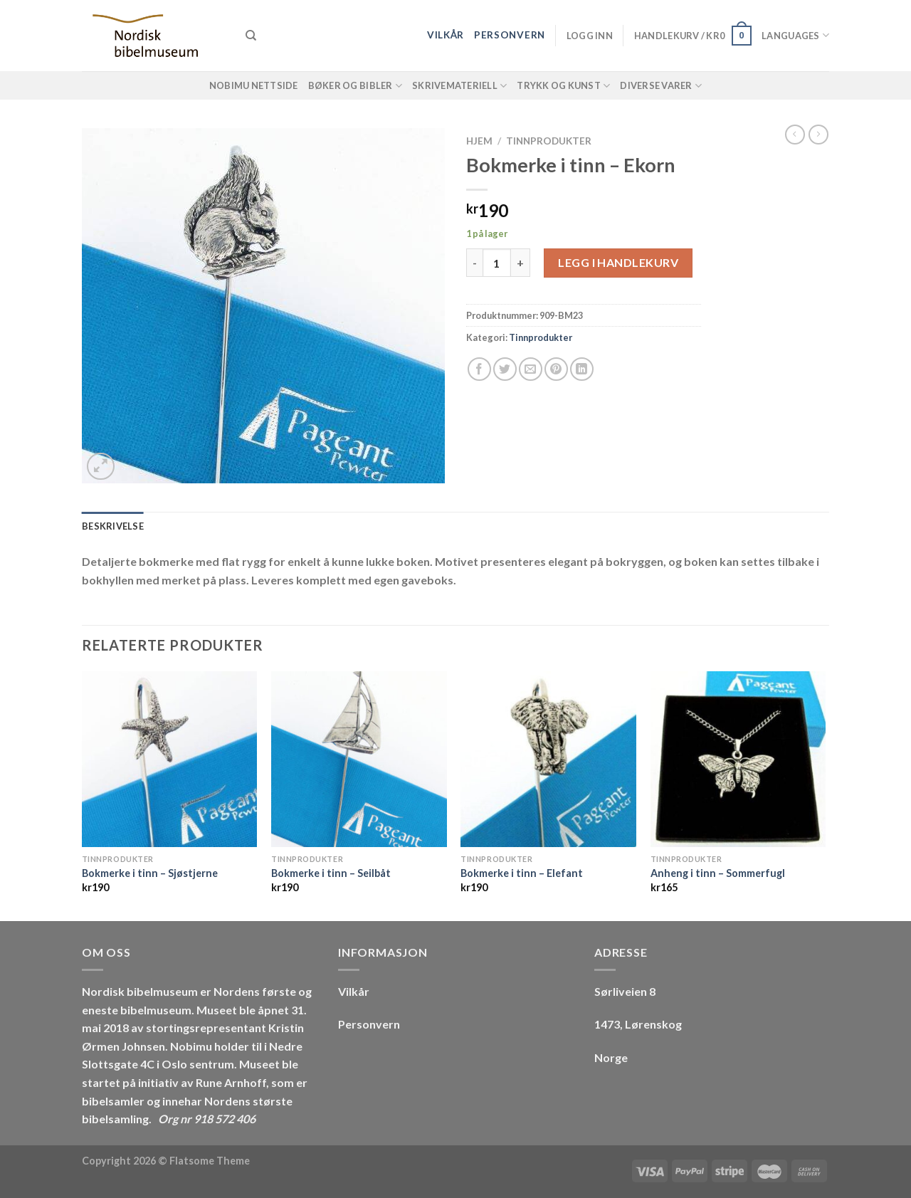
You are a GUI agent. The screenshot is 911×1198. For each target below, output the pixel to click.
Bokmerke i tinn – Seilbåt (331, 873)
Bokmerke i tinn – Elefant (521, 873)
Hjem (479, 141)
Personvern (509, 35)
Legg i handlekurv (618, 262)
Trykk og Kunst (563, 86)
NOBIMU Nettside (253, 85)
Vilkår (445, 35)
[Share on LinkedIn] (582, 369)
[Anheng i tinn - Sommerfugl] (738, 759)
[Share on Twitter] (505, 369)
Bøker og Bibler (355, 86)
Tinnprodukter (548, 141)
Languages (795, 35)
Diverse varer (661, 86)
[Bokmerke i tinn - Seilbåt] (359, 759)
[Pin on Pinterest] (556, 369)
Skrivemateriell (459, 86)
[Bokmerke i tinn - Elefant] (548, 759)
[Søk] (251, 35)
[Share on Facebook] (479, 369)
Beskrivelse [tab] (113, 526)
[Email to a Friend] (530, 369)
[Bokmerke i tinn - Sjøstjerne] (170, 759)
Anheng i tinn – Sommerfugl (718, 873)
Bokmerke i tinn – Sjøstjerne (150, 873)
